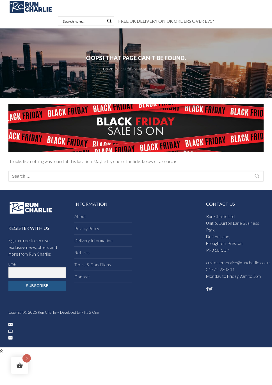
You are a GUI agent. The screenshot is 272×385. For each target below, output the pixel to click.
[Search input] (83, 21)
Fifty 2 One (90, 312)
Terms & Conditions (92, 264)
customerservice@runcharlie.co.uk (238, 262)
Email (12, 264)
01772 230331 (220, 269)
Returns (82, 252)
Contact (82, 276)
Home (108, 69)
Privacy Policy (86, 228)
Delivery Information (93, 240)
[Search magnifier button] (109, 21)
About (80, 216)
